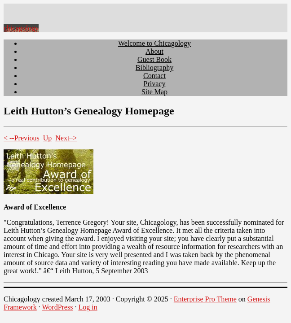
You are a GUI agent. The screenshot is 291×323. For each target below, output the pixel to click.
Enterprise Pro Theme (205, 299)
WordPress (57, 307)
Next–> (66, 138)
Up (47, 138)
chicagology (21, 28)
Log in (87, 307)
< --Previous (22, 138)
